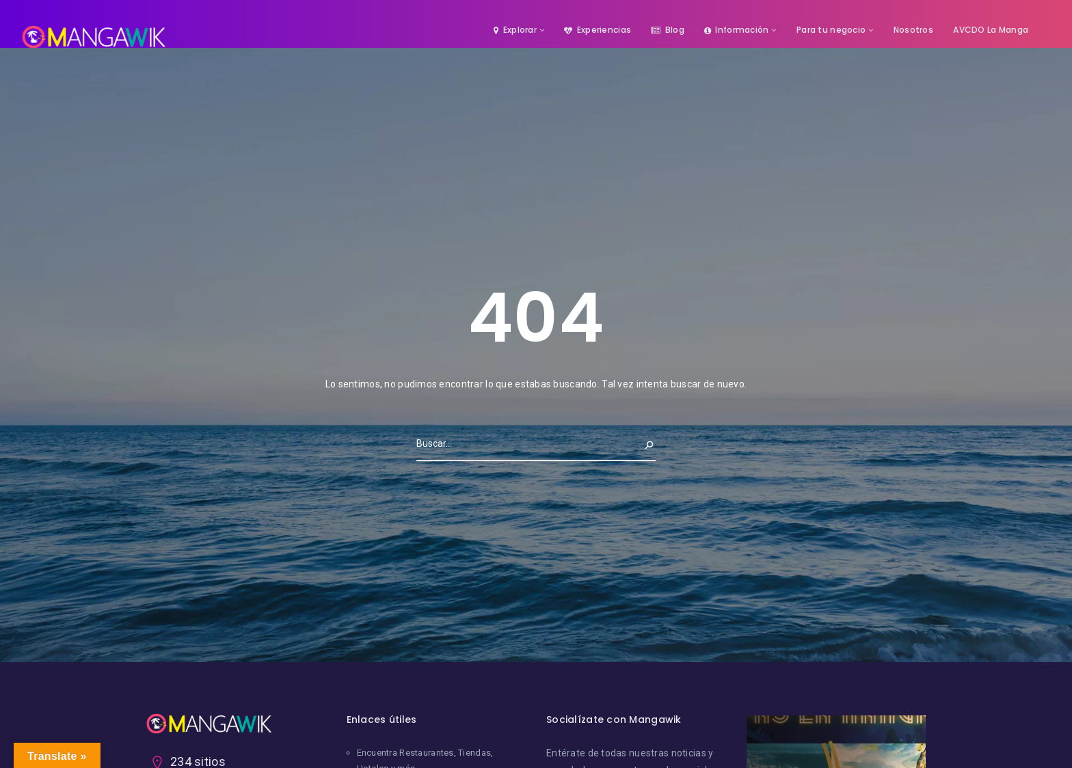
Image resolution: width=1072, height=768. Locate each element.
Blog (667, 30)
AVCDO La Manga (990, 30)
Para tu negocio (831, 30)
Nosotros (913, 30)
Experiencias (597, 30)
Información (736, 30)
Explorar (515, 30)
